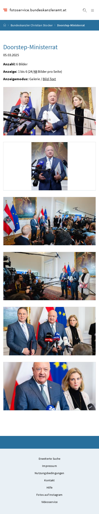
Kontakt (49, 480)
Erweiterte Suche (50, 459)
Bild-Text (49, 79)
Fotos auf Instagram (49, 495)
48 (35, 71)
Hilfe (49, 487)
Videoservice (49, 502)
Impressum (49, 466)
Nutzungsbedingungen (49, 473)
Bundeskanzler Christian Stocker (32, 25)
